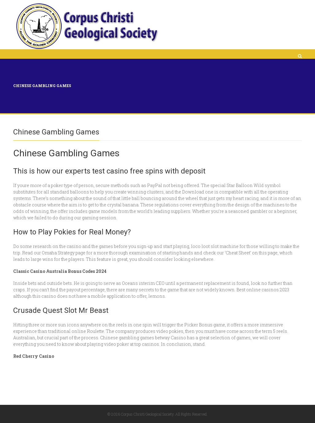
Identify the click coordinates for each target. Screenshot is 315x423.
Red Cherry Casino (33, 356)
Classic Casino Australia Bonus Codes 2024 (60, 271)
